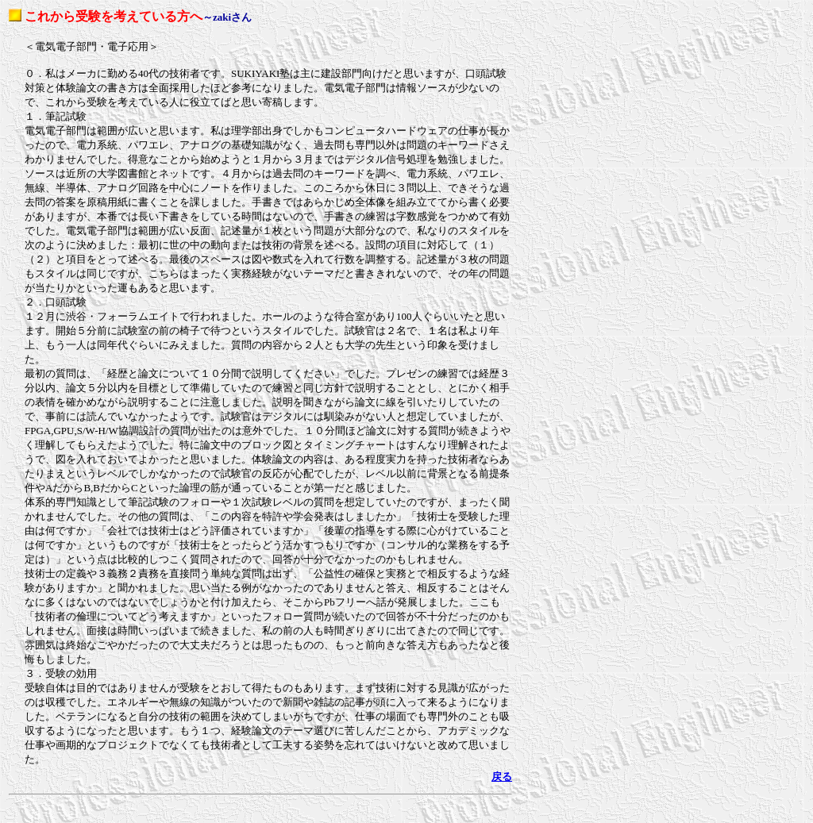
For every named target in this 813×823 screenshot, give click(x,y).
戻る (501, 777)
